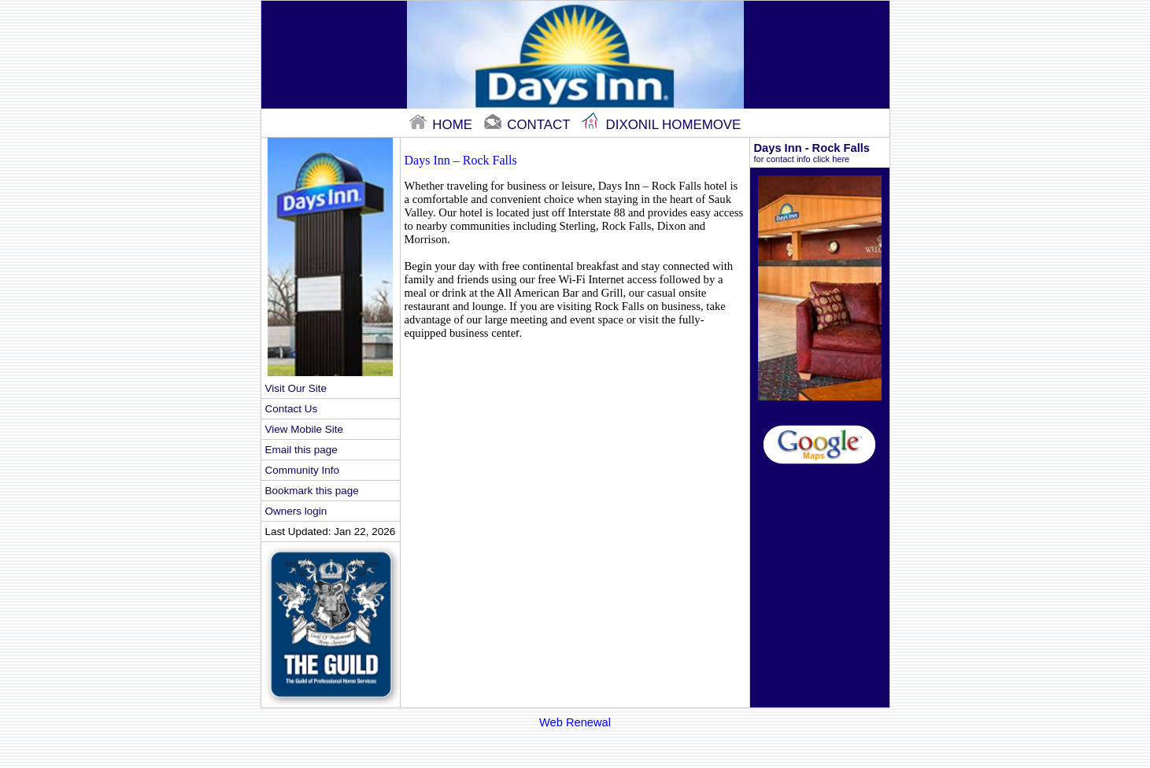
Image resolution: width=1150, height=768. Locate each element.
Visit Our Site (296, 388)
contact (529, 124)
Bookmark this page (312, 491)
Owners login (296, 511)
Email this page (301, 450)
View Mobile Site (304, 429)
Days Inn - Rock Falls (820, 153)
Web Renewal (575, 722)
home (442, 124)
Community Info (302, 470)
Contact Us (291, 409)
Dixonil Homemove (661, 124)
